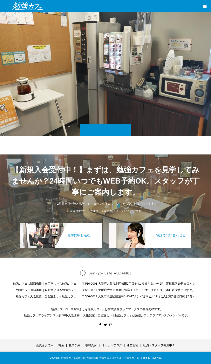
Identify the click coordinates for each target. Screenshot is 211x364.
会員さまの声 (44, 345)
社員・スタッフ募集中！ (159, 345)
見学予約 (74, 345)
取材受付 (91, 345)
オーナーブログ (112, 345)
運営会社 (132, 345)
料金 (61, 345)
